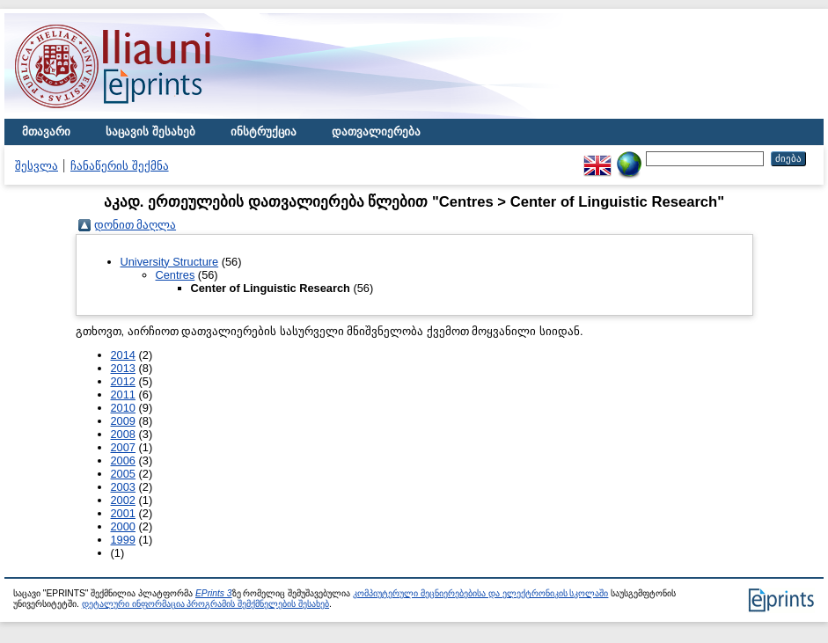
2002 (123, 500)
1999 (123, 539)
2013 (123, 368)
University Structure (170, 261)
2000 (123, 526)
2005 (123, 473)
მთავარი (46, 131)
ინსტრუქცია (264, 131)
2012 (123, 381)
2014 (123, 355)
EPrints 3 (213, 593)
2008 (123, 434)
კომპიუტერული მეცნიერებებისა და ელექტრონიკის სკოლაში (480, 593)
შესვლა (36, 165)
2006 (123, 460)
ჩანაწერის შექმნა (119, 165)
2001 (123, 513)
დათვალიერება (376, 131)
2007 (123, 447)
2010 (123, 407)
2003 (123, 486)
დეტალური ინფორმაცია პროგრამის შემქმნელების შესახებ (205, 604)
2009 (123, 420)
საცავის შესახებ (150, 131)
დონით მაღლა (135, 224)
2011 (123, 394)
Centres (175, 274)
